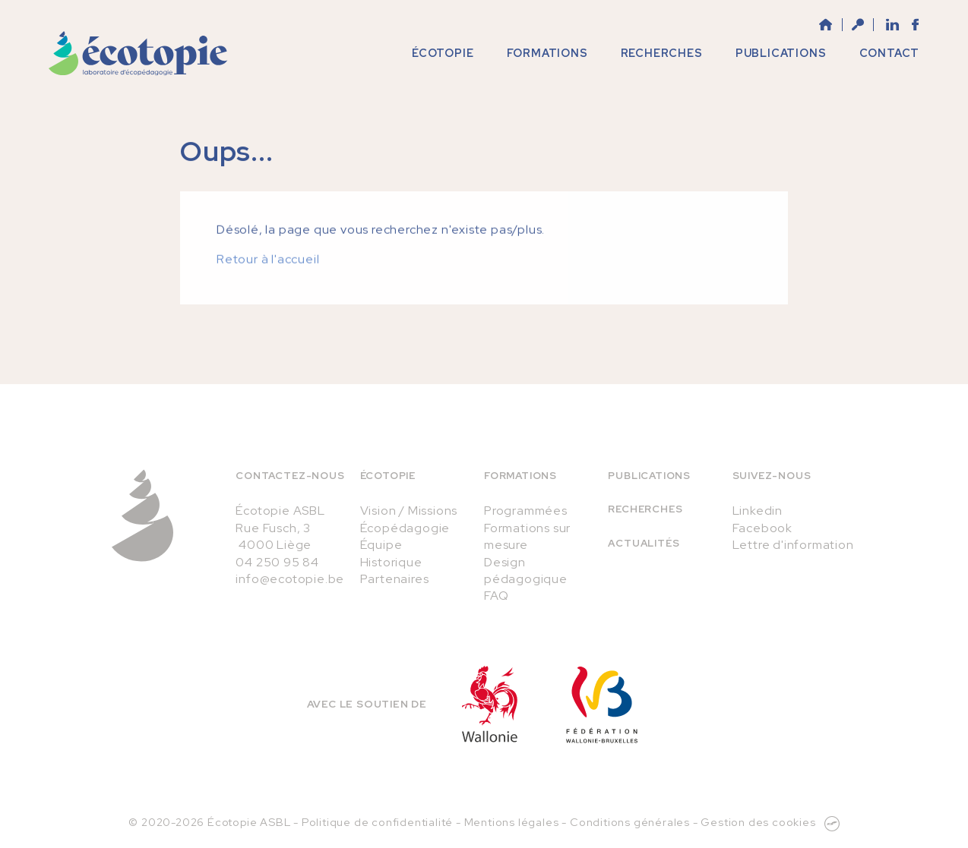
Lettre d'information (793, 545)
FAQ (496, 596)
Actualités (643, 543)
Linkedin (757, 511)
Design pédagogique (526, 570)
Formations (520, 475)
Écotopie (388, 475)
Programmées (526, 511)
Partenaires (394, 579)
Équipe (381, 545)
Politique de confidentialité (377, 822)
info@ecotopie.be (290, 579)
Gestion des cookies (758, 822)
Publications (649, 475)
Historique (391, 562)
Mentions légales (511, 822)
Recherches (645, 509)
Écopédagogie (405, 528)
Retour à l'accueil (268, 270)
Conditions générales (630, 822)
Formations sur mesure (527, 536)
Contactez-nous (290, 475)
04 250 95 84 (277, 562)
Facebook (762, 528)
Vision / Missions (409, 511)
